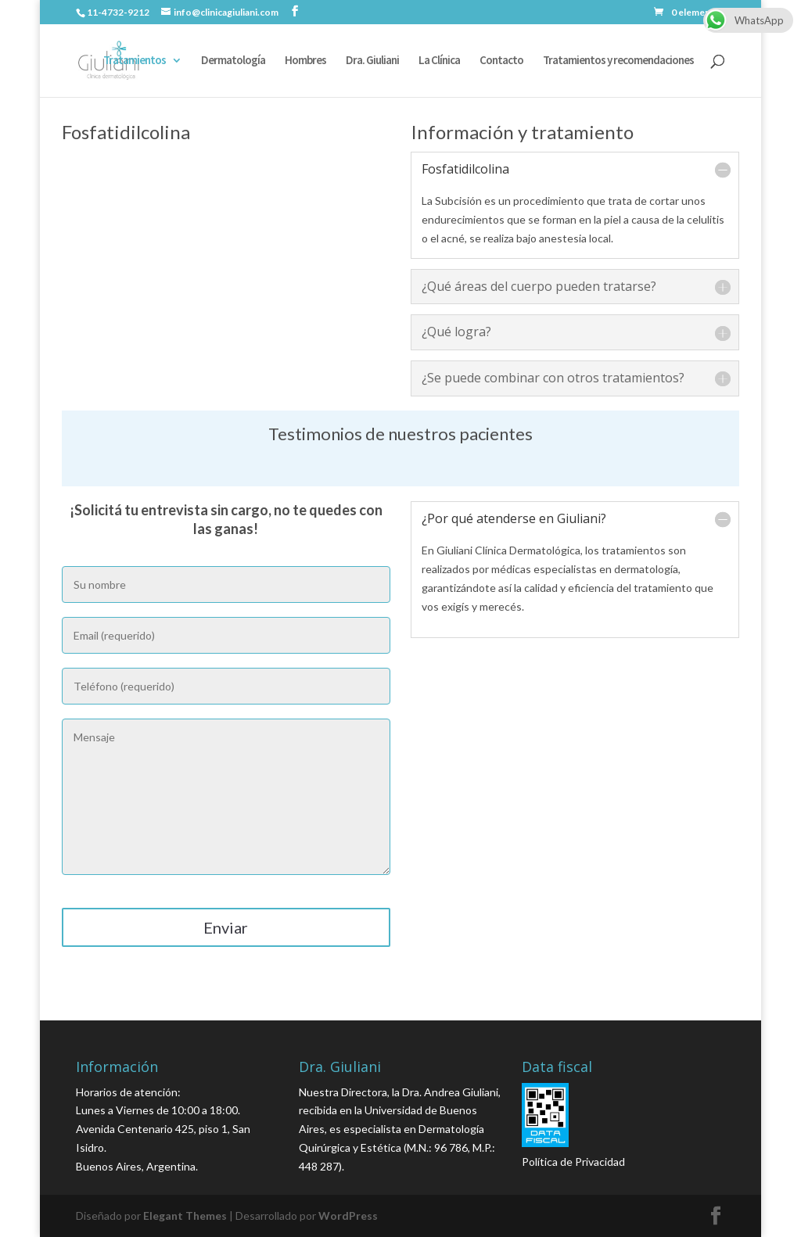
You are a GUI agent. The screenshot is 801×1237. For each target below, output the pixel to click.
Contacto (501, 61)
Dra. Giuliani (372, 61)
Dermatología (233, 61)
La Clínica (439, 61)
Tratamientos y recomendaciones (618, 61)
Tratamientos (134, 61)
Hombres (305, 61)
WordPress (348, 1215)
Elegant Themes (185, 1215)
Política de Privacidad (573, 1161)
